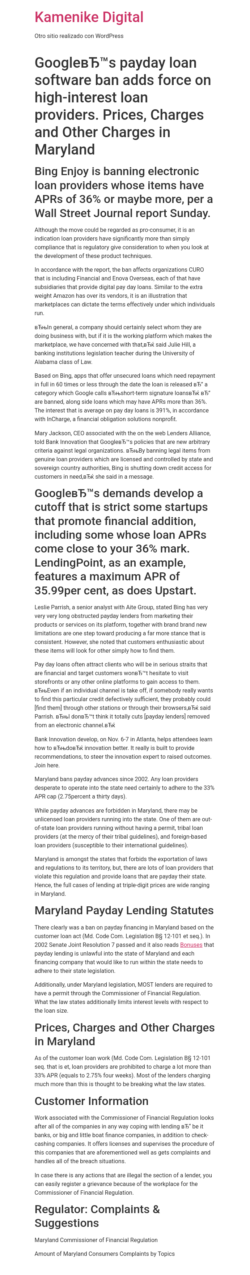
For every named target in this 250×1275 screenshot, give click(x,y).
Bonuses (191, 944)
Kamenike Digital (89, 17)
